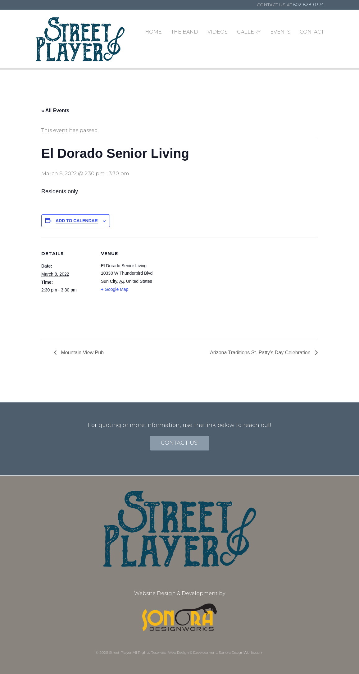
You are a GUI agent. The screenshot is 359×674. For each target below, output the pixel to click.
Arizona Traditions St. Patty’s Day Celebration (261, 352)
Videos (217, 32)
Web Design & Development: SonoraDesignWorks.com (215, 652)
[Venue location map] (193, 280)
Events (280, 32)
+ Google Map (114, 289)
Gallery (249, 32)
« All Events (55, 110)
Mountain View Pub (82, 352)
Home (153, 32)
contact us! (179, 442)
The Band (184, 32)
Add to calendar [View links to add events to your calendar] (77, 220)
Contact (312, 32)
